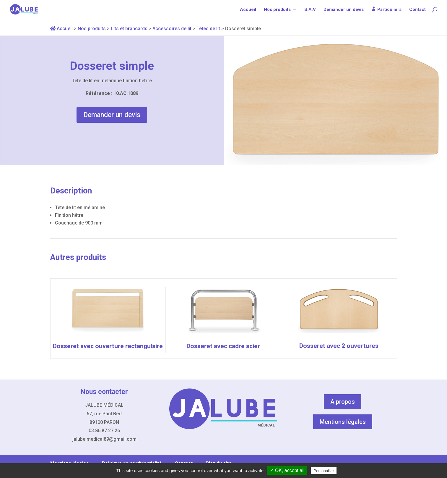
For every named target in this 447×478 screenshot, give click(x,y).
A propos (342, 401)
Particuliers (389, 9)
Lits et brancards (129, 28)
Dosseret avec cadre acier (223, 346)
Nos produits (277, 9)
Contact (417, 9)
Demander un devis (344, 9)
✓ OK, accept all (287, 470)
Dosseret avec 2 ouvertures (338, 345)
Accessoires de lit (171, 28)
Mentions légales (343, 421)
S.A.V (310, 9)
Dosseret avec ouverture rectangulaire (108, 346)
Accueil (248, 9)
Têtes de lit (208, 28)
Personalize (324, 471)
